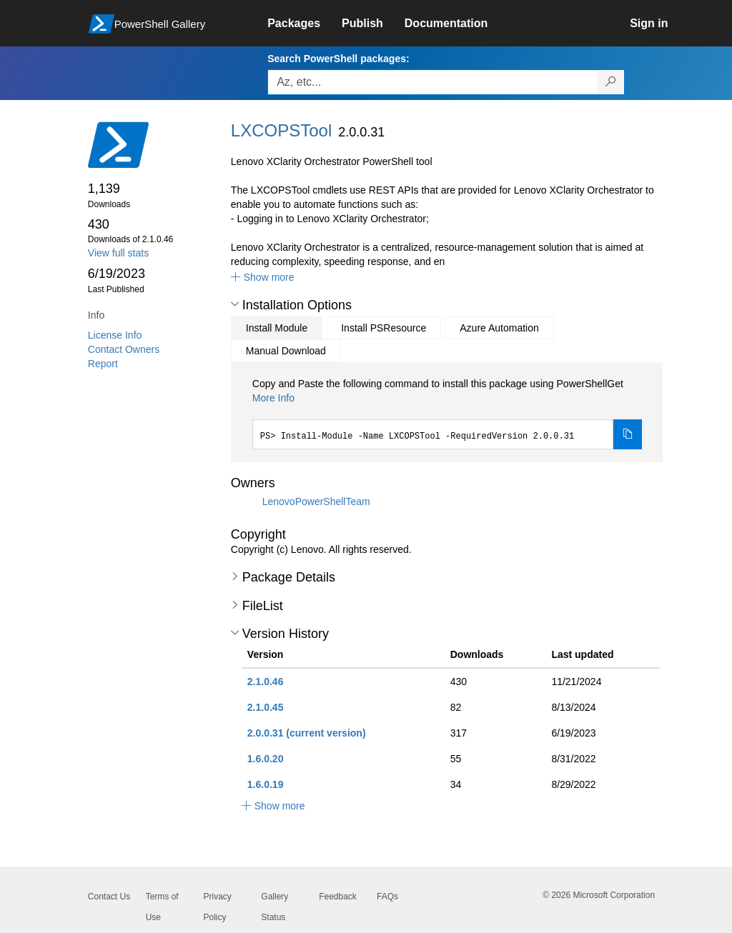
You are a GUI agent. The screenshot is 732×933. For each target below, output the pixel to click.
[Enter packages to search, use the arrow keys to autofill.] (432, 82)
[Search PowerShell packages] (611, 82)
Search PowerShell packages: (338, 58)
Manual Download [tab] (286, 350)
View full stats (118, 253)
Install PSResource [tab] (383, 328)
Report (103, 363)
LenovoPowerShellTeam (316, 501)
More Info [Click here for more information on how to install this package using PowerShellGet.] (273, 398)
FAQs (387, 897)
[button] (263, 277)
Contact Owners (123, 349)
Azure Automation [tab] (499, 328)
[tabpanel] (447, 412)
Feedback (338, 897)
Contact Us (109, 897)
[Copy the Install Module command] (627, 434)
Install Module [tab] (276, 328)
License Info (115, 335)
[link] (304, 23)
